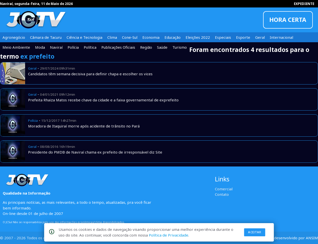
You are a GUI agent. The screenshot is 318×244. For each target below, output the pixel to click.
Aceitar (254, 232)
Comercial (224, 188)
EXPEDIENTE (304, 3)
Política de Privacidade (168, 235)
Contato (222, 194)
